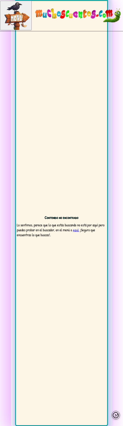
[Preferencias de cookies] (116, 415)
